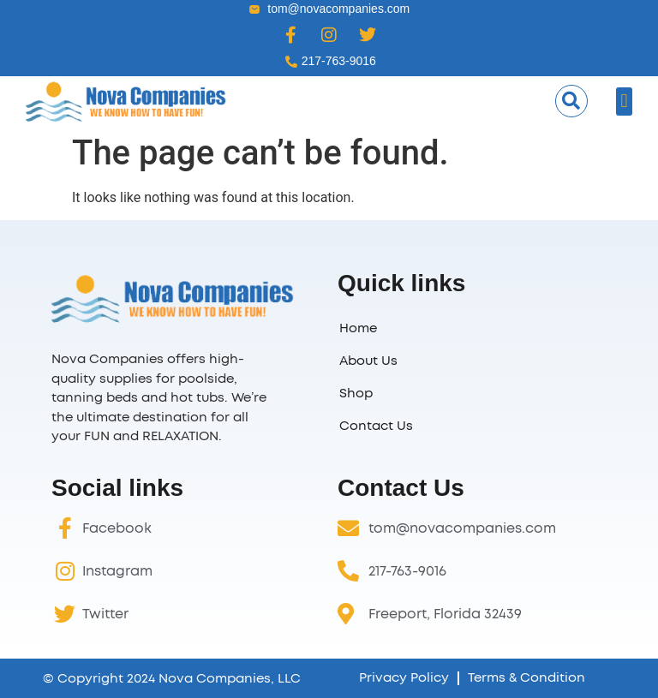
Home (358, 328)
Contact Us (376, 426)
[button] (571, 101)
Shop (356, 393)
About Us (368, 361)
